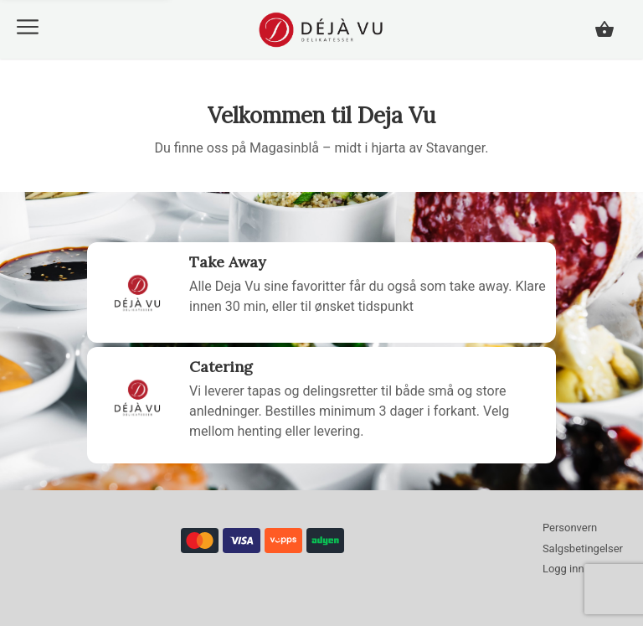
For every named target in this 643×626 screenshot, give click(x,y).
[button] (28, 27)
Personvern (570, 527)
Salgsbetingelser (583, 548)
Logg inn (563, 568)
